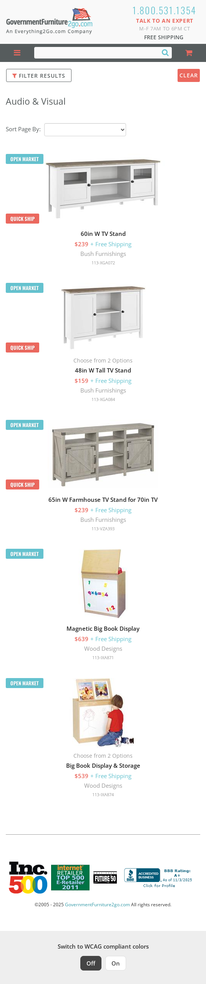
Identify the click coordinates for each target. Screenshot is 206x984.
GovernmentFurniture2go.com (97, 904)
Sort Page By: (23, 129)
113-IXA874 (103, 794)
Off (90, 963)
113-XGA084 (103, 399)
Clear (188, 75)
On (115, 963)
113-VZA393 (103, 528)
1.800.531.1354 (165, 10)
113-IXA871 (103, 657)
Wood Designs (103, 648)
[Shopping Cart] (189, 53)
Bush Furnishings (103, 253)
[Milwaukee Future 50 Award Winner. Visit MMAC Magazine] (105, 877)
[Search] (165, 52)
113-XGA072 (103, 263)
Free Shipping (163, 37)
